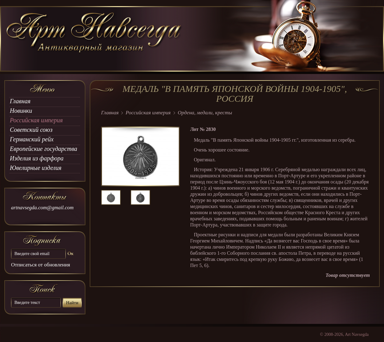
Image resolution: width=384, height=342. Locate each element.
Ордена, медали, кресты (205, 113)
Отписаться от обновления (40, 265)
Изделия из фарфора (37, 158)
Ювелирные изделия (35, 167)
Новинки (21, 110)
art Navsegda (94, 39)
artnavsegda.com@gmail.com (42, 207)
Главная (20, 101)
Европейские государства (43, 148)
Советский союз (31, 129)
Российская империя (36, 120)
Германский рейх (31, 139)
